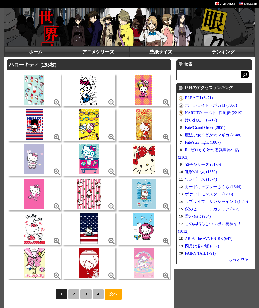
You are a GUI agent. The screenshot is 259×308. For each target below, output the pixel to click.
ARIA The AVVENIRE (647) (208, 238)
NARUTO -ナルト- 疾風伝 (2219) (214, 113)
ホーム (35, 51)
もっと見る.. (239, 259)
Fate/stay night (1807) (203, 142)
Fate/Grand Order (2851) (205, 127)
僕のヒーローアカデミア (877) (212, 209)
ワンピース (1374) (201, 179)
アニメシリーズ (98, 51)
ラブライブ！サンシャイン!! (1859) (216, 201)
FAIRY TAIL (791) (200, 253)
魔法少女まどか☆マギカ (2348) (213, 135)
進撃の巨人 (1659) (201, 172)
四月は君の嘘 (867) (202, 246)
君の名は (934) (198, 216)
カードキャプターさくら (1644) (213, 187)
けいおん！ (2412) (201, 120)
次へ (113, 294)
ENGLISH (248, 3)
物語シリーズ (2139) (203, 164)
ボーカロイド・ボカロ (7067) (211, 105)
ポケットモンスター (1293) (209, 194)
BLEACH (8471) (199, 98)
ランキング (223, 51)
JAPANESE (225, 3)
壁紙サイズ (160, 51)
